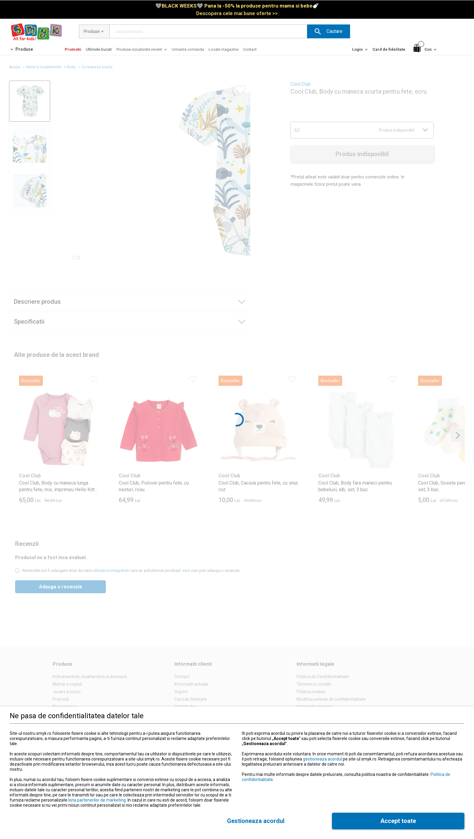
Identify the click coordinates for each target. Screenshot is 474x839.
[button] (328, 31)
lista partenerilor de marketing (97, 800)
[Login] (360, 50)
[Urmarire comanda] (188, 49)
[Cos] (426, 49)
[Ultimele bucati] (99, 49)
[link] (237, 9)
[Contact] (250, 49)
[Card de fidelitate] (388, 49)
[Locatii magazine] (224, 49)
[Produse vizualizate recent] (142, 50)
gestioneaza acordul (322, 759)
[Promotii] (73, 49)
